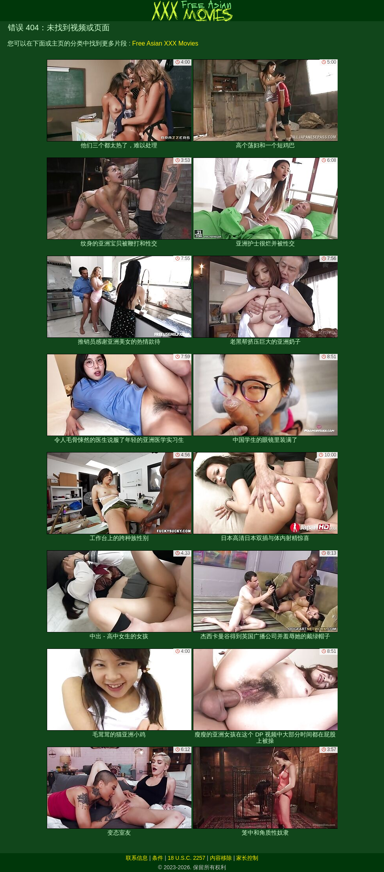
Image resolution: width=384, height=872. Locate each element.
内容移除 (221, 858)
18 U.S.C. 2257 (187, 858)
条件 (157, 858)
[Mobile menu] (7, 10)
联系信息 (137, 858)
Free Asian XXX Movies (165, 43)
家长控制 (247, 858)
